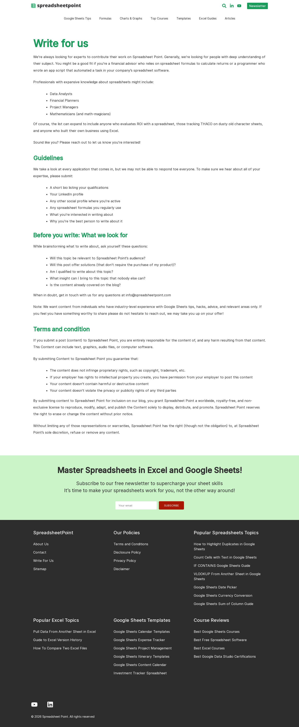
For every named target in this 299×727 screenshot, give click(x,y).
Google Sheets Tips (77, 18)
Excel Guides (208, 18)
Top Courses (159, 18)
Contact (39, 552)
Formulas (105, 18)
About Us (41, 544)
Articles (230, 18)
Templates (183, 18)
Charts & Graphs (131, 18)
